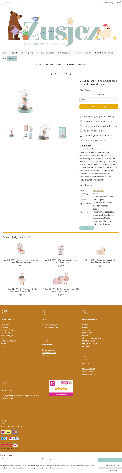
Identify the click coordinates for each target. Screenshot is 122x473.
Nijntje (3, 338)
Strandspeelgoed (7, 335)
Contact (85, 325)
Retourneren (87, 333)
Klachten (85, 335)
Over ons (45, 355)
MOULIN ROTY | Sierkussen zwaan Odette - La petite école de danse (100, 261)
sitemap (49, 456)
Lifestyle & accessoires (105, 53)
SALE (4, 58)
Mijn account (109, 2)
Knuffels (78, 53)
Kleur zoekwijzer (88, 368)
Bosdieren (5, 325)
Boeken (89, 53)
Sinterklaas (5, 343)
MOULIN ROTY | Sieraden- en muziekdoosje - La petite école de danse (21, 261)
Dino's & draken (7, 333)
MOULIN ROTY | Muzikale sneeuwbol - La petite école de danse (61, 261)
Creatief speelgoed (29, 53)
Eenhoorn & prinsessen (10, 330)
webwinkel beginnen (63, 456)
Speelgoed (14, 53)
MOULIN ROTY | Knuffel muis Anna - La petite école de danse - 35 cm (61, 290)
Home (4, 53)
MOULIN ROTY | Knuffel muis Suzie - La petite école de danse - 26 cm (21, 290)
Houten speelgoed (48, 53)
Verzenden (86, 330)
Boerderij (4, 327)
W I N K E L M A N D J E (99, 107)
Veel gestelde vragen (90, 343)
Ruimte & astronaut (8, 341)
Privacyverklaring (88, 341)
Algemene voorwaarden (91, 338)
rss (55, 456)
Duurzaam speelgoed (50, 325)
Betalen (85, 327)
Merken (12, 58)
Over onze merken (49, 353)
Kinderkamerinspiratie (50, 327)
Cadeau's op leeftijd (89, 374)
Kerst (3, 346)
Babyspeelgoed (65, 53)
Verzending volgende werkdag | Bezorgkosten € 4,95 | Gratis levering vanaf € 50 (61, 64)
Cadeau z (85, 371)
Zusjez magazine (48, 350)
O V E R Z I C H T (86, 228)
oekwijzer (93, 371)
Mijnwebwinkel (84, 456)
